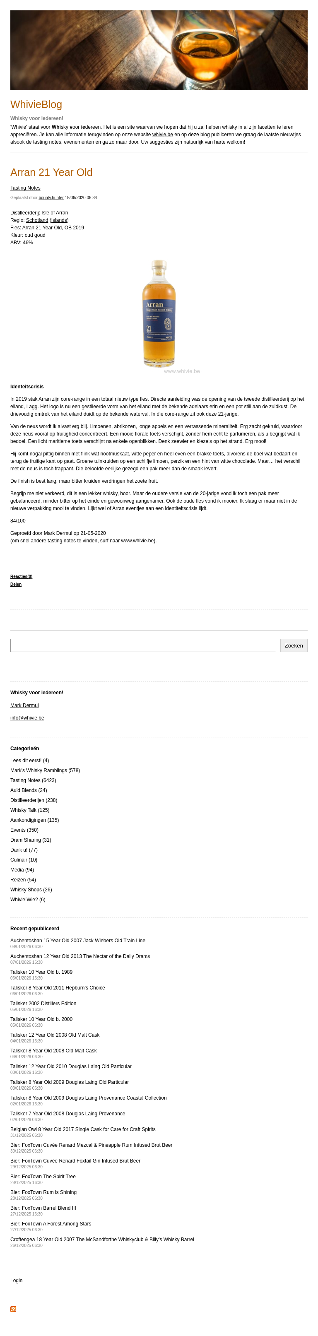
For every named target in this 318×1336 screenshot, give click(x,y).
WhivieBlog (36, 104)
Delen (16, 584)
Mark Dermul (24, 705)
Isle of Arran (54, 213)
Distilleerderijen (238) (33, 800)
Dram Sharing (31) (30, 840)
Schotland (37, 220)
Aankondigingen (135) (34, 820)
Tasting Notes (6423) (33, 780)
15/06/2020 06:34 (81, 197)
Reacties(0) (21, 576)
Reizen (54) (23, 880)
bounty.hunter (51, 197)
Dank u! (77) (24, 850)
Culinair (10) (23, 860)
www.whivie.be (137, 541)
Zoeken (294, 646)
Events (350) (24, 830)
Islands (59, 220)
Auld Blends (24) (28, 790)
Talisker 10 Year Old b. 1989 (41, 974)
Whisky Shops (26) (31, 890)
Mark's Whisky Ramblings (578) (45, 770)
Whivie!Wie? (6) (28, 900)
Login (16, 1280)
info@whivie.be (27, 718)
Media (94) (22, 870)
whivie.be (162, 134)
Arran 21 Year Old (51, 172)
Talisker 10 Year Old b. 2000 (41, 1022)
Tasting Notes (25, 188)
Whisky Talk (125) (29, 810)
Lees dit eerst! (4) (29, 760)
